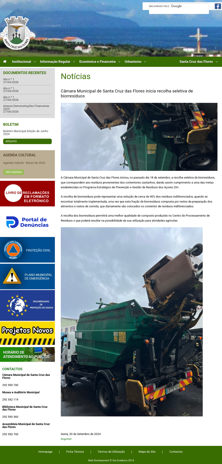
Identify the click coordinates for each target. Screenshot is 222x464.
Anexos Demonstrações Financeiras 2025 (26, 107)
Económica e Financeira (97, 61)
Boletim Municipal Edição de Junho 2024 (25, 132)
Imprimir (66, 439)
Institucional (21, 61)
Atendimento (27, 354)
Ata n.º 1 (8, 79)
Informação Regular (55, 61)
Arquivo (11, 141)
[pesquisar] (179, 6)
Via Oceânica (119, 460)
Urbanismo (133, 61)
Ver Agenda (13, 172)
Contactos (12, 369)
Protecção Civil (27, 250)
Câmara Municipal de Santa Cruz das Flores (16, 33)
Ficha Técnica (75, 451)
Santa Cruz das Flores (196, 61)
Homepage (45, 451)
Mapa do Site (147, 451)
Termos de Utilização (111, 451)
